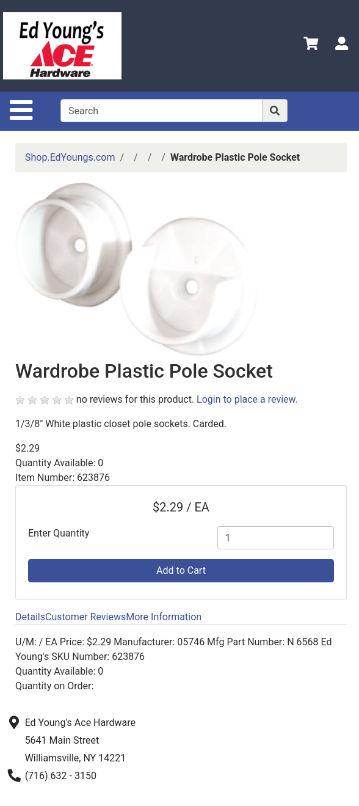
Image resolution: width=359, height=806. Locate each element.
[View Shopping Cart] (310, 45)
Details (30, 617)
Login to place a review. (247, 399)
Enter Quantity (58, 533)
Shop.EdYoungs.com (70, 157)
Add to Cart (181, 570)
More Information (163, 617)
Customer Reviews (85, 617)
